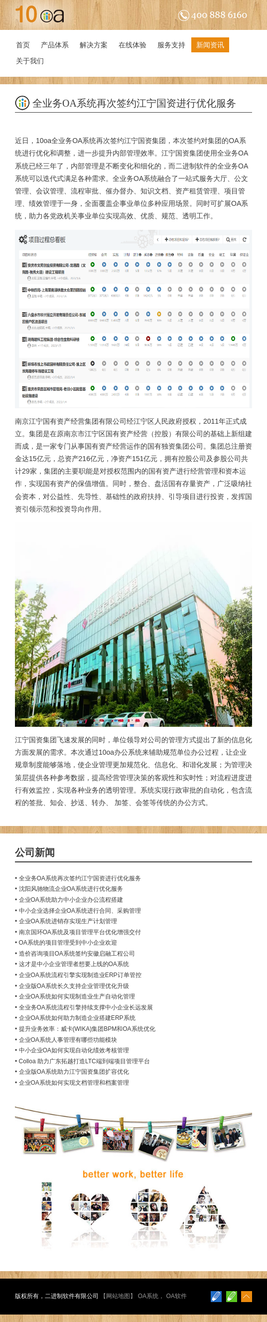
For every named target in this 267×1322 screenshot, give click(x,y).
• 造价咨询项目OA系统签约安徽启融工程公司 (75, 953)
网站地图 (118, 1296)
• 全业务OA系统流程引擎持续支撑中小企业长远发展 (84, 1007)
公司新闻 (35, 852)
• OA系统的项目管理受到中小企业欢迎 (66, 942)
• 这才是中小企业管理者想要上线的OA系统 (72, 964)
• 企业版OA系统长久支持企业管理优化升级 (72, 986)
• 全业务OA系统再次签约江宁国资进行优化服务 (78, 878)
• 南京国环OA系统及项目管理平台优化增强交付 (78, 932)
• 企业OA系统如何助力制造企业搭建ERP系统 (75, 1017)
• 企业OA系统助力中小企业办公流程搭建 (69, 899)
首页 (23, 45)
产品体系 (55, 45)
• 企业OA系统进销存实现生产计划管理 (66, 921)
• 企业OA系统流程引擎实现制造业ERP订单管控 (78, 975)
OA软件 (176, 1296)
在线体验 (132, 45)
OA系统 (148, 1296)
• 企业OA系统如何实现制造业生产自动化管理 (75, 996)
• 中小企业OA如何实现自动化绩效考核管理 (72, 1050)
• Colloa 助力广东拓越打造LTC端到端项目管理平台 (82, 1061)
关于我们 (30, 61)
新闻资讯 (210, 45)
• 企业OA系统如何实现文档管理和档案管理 (72, 1082)
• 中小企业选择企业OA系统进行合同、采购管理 (78, 910)
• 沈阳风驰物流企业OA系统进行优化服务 (69, 888)
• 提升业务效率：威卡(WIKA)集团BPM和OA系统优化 (85, 1028)
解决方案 (94, 45)
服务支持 (171, 45)
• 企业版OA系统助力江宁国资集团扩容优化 (72, 1071)
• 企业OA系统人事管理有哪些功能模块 (66, 1039)
